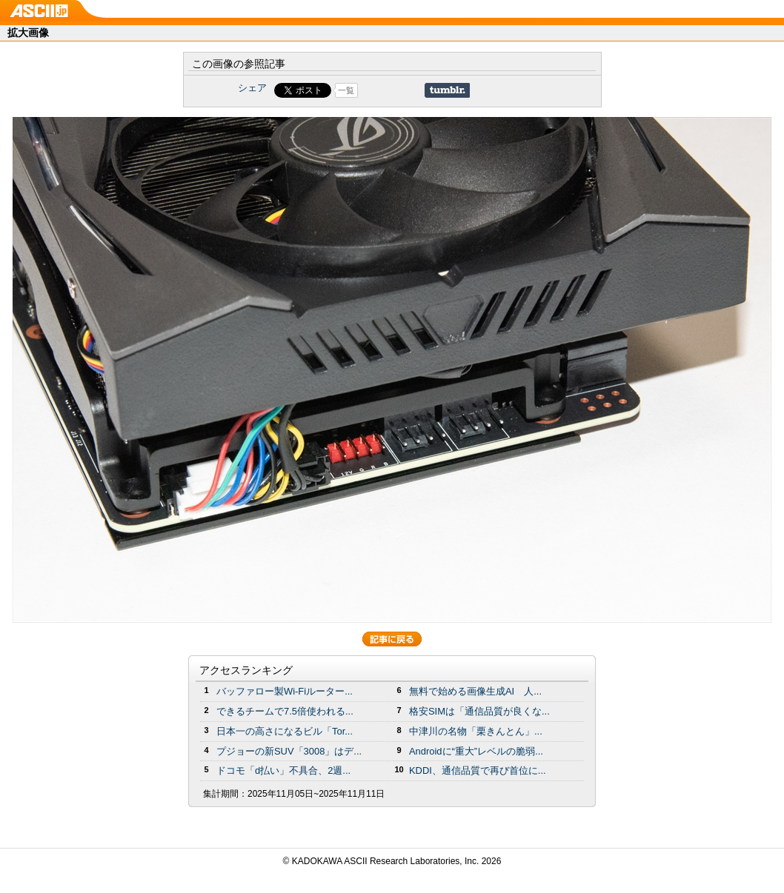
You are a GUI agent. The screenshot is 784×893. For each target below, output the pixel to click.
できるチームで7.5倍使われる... (284, 711)
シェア (252, 87)
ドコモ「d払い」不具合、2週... (283, 770)
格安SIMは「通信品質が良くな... (479, 711)
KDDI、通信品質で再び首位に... (477, 770)
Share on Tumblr (447, 90)
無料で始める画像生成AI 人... (475, 691)
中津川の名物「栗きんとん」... (475, 731)
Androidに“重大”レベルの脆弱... (476, 751)
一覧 (346, 90)
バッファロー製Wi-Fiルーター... (284, 691)
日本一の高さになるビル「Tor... (284, 731)
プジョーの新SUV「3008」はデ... (289, 751)
